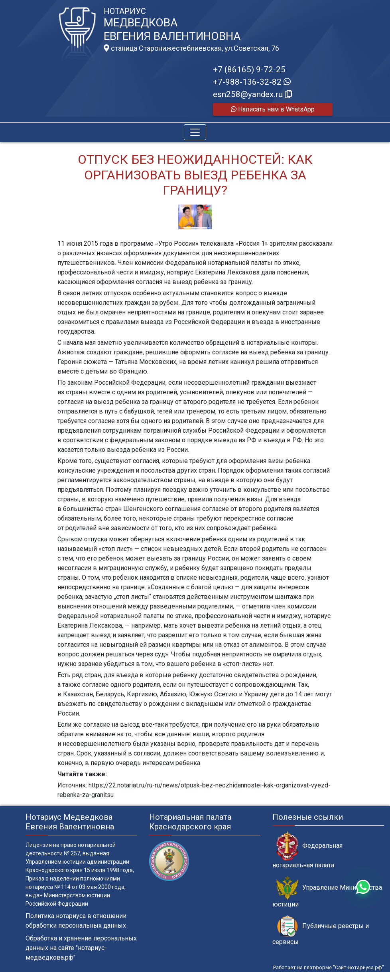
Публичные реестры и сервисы (320, 930)
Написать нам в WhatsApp (273, 109)
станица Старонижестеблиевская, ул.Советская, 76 (191, 48)
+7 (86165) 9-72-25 (249, 69)
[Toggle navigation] (195, 132)
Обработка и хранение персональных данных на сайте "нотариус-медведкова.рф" (81, 947)
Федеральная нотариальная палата (307, 850)
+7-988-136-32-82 (252, 82)
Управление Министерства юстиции (327, 892)
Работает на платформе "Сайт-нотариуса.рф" (328, 967)
